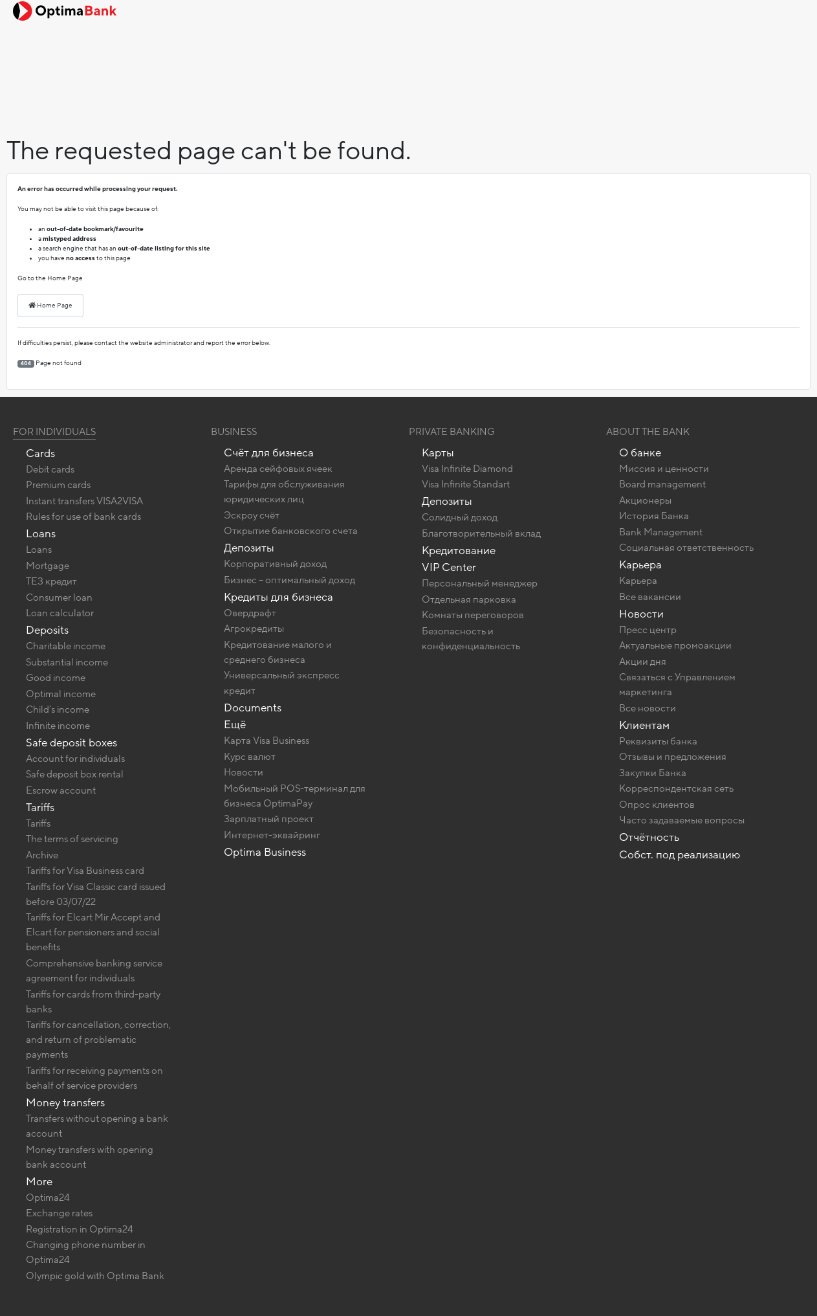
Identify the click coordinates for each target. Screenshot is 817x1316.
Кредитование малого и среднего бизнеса (278, 652)
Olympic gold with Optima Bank (95, 1275)
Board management (662, 484)
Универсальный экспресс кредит (282, 683)
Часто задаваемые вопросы (682, 820)
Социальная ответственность (686, 547)
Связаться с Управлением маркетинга (677, 684)
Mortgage (47, 565)
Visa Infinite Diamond (467, 468)
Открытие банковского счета (291, 530)
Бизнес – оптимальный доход (289, 580)
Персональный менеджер (480, 583)
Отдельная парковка (469, 599)
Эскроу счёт (251, 515)
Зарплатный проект (269, 818)
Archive (42, 855)
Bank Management (661, 532)
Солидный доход (459, 517)
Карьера (640, 564)
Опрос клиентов (657, 804)
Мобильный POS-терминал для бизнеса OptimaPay (294, 796)
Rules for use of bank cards (83, 516)
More (39, 1181)
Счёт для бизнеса (269, 452)
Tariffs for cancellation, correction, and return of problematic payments (98, 1039)
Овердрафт (250, 613)
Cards (40, 453)
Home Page (50, 305)
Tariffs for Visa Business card (85, 870)
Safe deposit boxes (71, 742)
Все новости (647, 708)
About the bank (648, 431)
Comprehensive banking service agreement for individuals (94, 971)
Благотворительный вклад (481, 533)
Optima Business (265, 852)
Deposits (47, 630)
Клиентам (644, 725)
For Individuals (54, 431)
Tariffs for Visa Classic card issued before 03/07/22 (96, 894)
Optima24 (48, 1197)
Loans (41, 533)
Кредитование (459, 550)
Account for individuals (75, 758)
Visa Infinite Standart (466, 484)
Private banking (452, 431)
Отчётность (649, 837)
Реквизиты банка (658, 741)
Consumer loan (59, 597)
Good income (55, 677)
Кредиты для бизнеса (278, 597)
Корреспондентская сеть (676, 788)
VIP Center (449, 567)
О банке (640, 452)
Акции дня (642, 661)
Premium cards (58, 484)
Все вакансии (650, 596)
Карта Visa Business (266, 740)
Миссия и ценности (664, 468)
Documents (252, 707)
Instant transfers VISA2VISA (84, 501)
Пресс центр (648, 629)
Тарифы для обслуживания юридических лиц (284, 492)
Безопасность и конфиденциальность (471, 638)
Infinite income (58, 725)
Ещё (235, 724)
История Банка (654, 515)
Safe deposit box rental (75, 774)
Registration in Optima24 (79, 1229)
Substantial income (67, 662)
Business (234, 431)
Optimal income (61, 693)
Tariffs (40, 807)
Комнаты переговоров (473, 614)
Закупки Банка (652, 772)
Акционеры (645, 500)
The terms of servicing (72, 838)
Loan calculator (60, 613)
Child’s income (57, 709)
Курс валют (250, 756)
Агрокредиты (254, 628)
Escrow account (61, 790)
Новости (243, 772)
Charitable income (65, 646)
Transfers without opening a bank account (97, 1126)
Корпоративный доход (275, 563)
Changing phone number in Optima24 (86, 1252)
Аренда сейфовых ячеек (278, 468)
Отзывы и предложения (672, 756)
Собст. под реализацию (679, 854)
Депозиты (249, 548)
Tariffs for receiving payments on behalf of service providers (94, 1078)
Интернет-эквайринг (272, 835)
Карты (438, 452)
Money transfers (65, 1102)
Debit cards (50, 469)
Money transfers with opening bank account (89, 1157)
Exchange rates (59, 1213)
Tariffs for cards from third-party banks (93, 1002)
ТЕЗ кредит (51, 581)
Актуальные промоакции (675, 645)
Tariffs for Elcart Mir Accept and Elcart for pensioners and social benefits (93, 932)
